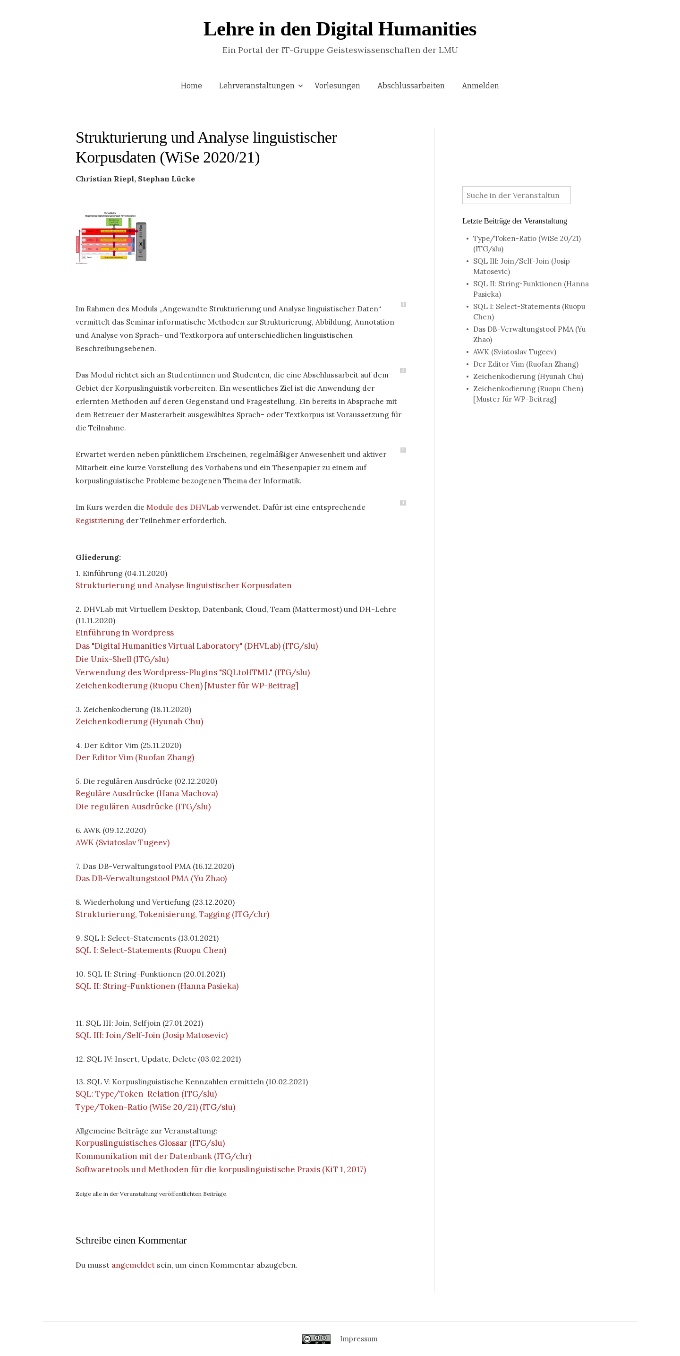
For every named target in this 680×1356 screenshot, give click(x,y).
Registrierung (100, 520)
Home (191, 85)
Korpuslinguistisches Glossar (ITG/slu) (150, 1143)
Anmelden (480, 85)
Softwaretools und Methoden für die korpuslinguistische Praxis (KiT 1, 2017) (221, 1169)
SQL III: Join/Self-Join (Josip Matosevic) (152, 1035)
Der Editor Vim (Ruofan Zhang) (135, 757)
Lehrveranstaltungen (257, 85)
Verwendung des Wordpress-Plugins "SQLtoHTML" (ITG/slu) (193, 672)
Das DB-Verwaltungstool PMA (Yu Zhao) (151, 878)
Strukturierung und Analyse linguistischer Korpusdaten (184, 585)
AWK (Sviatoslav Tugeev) (123, 842)
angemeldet (133, 1265)
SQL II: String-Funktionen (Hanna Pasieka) (157, 986)
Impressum (359, 1338)
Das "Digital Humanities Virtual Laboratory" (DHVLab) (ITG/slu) (197, 646)
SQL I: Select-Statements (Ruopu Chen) (151, 950)
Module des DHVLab (182, 507)
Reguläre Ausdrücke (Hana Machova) (147, 793)
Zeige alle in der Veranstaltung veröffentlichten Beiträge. (152, 1193)
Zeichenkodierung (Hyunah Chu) (139, 721)
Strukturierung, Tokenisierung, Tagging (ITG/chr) (172, 914)
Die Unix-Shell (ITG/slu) (122, 659)
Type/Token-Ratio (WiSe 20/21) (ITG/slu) (155, 1107)
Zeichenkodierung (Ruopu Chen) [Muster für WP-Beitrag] (187, 685)
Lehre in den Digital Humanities (340, 28)
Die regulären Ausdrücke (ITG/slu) (143, 806)
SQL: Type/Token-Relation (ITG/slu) (146, 1094)
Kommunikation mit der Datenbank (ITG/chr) (163, 1156)
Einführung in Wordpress (125, 632)
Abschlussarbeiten (411, 85)
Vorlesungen (337, 85)
